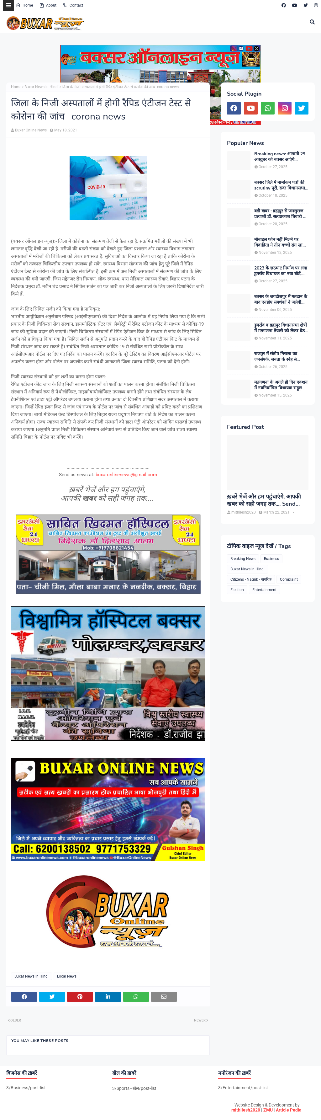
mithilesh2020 (245, 1109)
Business (271, 559)
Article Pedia (289, 1109)
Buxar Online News (31, 130)
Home (24, 5)
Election (237, 590)
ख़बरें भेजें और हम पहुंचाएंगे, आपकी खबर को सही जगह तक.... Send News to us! (264, 500)
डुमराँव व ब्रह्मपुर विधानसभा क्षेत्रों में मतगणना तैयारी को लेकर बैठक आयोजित (281, 328)
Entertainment (264, 590)
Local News (66, 976)
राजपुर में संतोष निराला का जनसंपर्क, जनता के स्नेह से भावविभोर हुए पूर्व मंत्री (275, 356)
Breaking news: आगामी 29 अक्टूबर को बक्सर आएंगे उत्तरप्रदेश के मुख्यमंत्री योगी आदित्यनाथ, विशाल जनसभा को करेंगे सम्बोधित (280, 157)
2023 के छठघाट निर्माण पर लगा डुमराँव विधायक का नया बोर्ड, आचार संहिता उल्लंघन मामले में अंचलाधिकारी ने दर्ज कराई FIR (280, 271)
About (47, 5)
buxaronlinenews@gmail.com (126, 474)
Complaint (289, 579)
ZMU (268, 1109)
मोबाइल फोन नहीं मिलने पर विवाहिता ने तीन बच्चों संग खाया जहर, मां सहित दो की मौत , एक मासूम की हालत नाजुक (280, 242)
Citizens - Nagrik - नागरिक (250, 579)
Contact (73, 5)
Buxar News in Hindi (41, 87)
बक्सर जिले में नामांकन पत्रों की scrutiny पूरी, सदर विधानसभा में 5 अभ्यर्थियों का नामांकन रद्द (279, 185)
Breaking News (242, 559)
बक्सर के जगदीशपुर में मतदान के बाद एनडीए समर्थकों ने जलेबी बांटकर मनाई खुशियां (280, 299)
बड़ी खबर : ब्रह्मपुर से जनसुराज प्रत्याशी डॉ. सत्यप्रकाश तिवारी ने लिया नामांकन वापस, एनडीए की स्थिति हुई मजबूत (280, 214)
